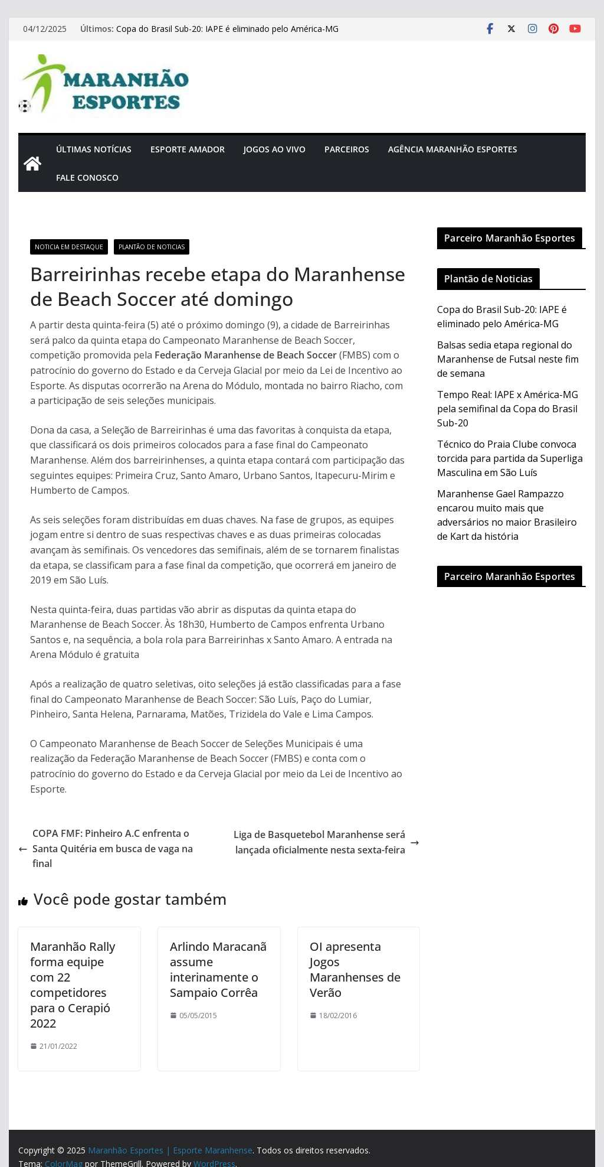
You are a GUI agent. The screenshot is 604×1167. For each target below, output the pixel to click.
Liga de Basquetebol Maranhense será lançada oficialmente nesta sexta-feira (326, 842)
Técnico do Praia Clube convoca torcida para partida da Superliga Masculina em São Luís (510, 458)
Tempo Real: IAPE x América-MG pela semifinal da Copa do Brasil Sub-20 (507, 408)
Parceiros (346, 149)
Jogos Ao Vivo (275, 149)
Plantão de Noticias (152, 247)
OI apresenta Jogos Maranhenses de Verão (355, 969)
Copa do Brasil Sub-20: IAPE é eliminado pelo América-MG (227, 28)
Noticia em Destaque (69, 247)
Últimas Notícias (94, 149)
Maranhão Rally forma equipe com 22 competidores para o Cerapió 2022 (72, 984)
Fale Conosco (87, 177)
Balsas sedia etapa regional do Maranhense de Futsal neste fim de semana (508, 359)
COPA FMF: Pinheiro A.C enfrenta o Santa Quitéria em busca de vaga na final (105, 848)
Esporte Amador (187, 149)
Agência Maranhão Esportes (452, 149)
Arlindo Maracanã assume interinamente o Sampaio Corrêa (218, 969)
